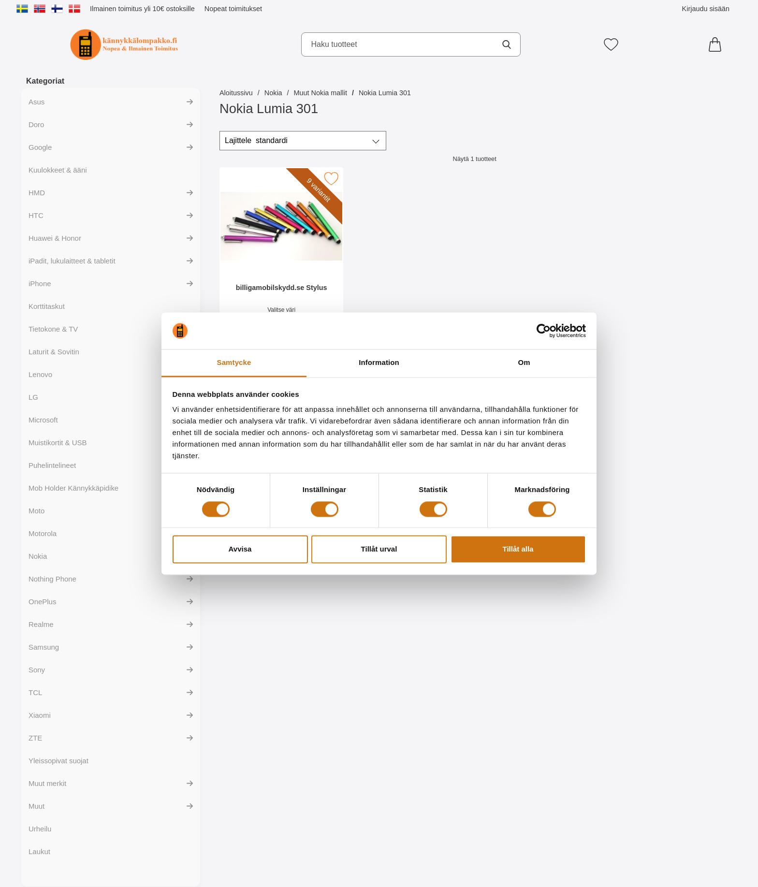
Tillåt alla (518, 549)
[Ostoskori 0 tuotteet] (717, 44)
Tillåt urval (379, 549)
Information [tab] (379, 363)
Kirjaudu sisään (705, 9)
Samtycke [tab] (234, 363)
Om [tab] (524, 363)
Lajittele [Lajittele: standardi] (256, 140)
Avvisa (240, 549)
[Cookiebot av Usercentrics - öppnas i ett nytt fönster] (543, 330)
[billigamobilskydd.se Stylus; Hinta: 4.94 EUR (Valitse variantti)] (281, 255)
